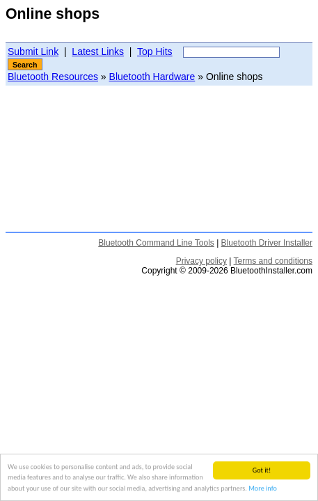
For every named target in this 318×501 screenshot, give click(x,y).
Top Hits (155, 51)
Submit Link (33, 51)
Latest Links (98, 51)
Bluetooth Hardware (152, 76)
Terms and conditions (273, 261)
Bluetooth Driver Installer (266, 243)
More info (262, 488)
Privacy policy (201, 261)
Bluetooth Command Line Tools (156, 243)
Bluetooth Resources (53, 76)
